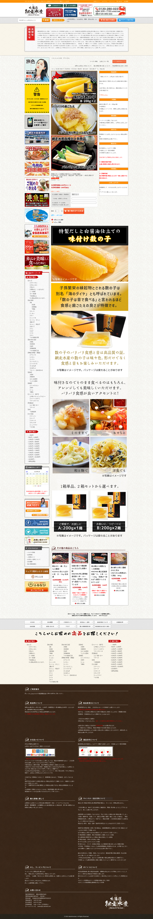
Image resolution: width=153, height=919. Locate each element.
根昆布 (33, 376)
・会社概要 (29, 561)
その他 (33, 427)
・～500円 (30, 435)
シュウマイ (34, 425)
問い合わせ (119, 1)
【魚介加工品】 (32, 339)
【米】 (29, 409)
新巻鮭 (34, 307)
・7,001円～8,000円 (33, 452)
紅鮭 (33, 304)
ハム (32, 390)
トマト (33, 359)
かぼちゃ (33, 368)
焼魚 (32, 342)
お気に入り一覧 (104, 61)
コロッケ (33, 420)
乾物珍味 (33, 348)
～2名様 (33, 291)
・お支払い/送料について (33, 559)
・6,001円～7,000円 (33, 450)
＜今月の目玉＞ (71, 19)
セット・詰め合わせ (37, 370)
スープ (33, 418)
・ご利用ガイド (30, 557)
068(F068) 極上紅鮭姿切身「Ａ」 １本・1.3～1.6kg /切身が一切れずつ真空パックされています (99, 574)
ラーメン (33, 416)
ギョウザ (33, 422)
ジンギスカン (35, 385)
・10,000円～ (31, 459)
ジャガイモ (34, 363)
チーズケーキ (35, 400)
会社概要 (126, 1)
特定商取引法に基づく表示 (120, 66)
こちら (32, 693)
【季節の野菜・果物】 (34, 352)
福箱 (85, 19)
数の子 (33, 322)
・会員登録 (29, 554)
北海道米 (33, 411)
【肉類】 (30, 383)
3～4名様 (33, 293)
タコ (32, 335)
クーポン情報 (93, 61)
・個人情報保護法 (31, 564)
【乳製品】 (30, 403)
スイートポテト (35, 398)
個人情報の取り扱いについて (102, 66)
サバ (32, 315)
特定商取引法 (42, 693)
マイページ (112, 1)
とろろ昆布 (34, 381)
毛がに (33, 287)
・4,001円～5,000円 (33, 446)
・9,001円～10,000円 (33, 457)
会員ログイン (97, 1)
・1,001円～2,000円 (33, 439)
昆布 (32, 374)
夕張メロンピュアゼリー (38, 396)
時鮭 (33, 309)
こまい (33, 313)
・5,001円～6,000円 (33, 448)
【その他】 (30, 414)
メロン (33, 357)
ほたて (33, 326)
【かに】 (30, 280)
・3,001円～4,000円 (33, 444)
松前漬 (33, 344)
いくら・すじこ (35, 320)
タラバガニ (34, 283)
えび (32, 331)
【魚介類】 (30, 300)
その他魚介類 (35, 337)
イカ (32, 333)
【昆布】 (30, 372)
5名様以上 (34, 296)
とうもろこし (35, 361)
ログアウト (104, 1)
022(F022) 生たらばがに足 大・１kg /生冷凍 (60, 571)
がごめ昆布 (34, 379)
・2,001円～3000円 (33, 441)
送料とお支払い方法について (83, 66)
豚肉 (32, 392)
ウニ (32, 328)
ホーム (53, 68)
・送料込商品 (31, 461)
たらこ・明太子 (35, 324)
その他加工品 (35, 350)
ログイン (119, 61)
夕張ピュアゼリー (100, 647)
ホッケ (33, 311)
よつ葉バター (35, 405)
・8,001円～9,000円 (33, 455)
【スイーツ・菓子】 (33, 394)
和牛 (32, 387)
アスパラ (33, 355)
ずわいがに (91, 19)
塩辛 (32, 346)
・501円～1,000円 (32, 437)
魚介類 (57, 68)
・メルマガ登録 (30, 552)
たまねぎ (33, 366)
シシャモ (33, 318)
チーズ (33, 407)
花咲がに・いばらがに (37, 289)
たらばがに (80, 19)
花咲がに (32, 653)
